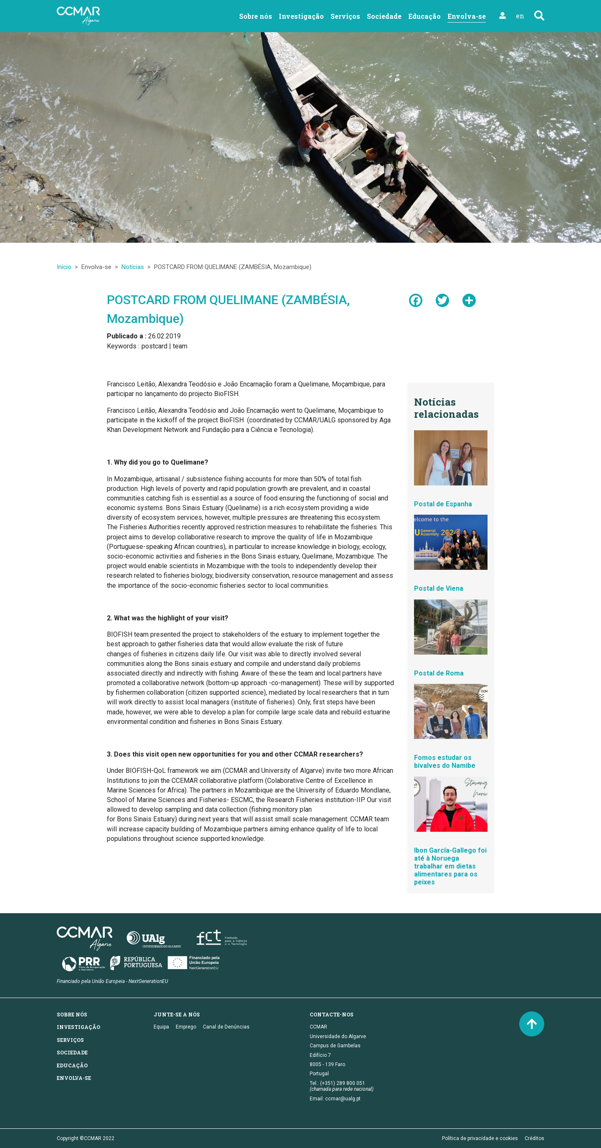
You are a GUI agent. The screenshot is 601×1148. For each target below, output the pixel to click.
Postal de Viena (438, 588)
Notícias (132, 267)
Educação (424, 16)
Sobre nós (255, 16)
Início (64, 267)
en (520, 15)
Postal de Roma (439, 673)
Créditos (534, 1138)
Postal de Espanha (443, 504)
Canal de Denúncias (226, 1027)
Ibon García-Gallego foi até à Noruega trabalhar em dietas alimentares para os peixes (450, 866)
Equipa (161, 1027)
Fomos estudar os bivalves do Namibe (444, 762)
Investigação (301, 16)
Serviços (345, 16)
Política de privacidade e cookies (480, 1138)
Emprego (186, 1027)
